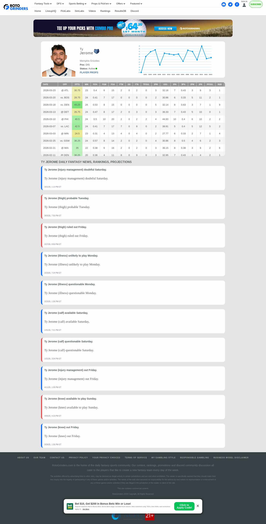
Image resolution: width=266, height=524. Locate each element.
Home (38, 11)
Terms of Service (136, 458)
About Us (23, 458)
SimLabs (79, 11)
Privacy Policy (78, 458)
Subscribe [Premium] (255, 4)
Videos (92, 11)
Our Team (40, 458)
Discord (135, 11)
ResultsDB (120, 11)
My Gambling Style (163, 458)
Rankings (105, 11)
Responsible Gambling (194, 458)
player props (89, 72)
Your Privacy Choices (106, 458)
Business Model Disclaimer (231, 458)
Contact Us (57, 458)
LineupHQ (50, 11)
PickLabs (65, 11)
